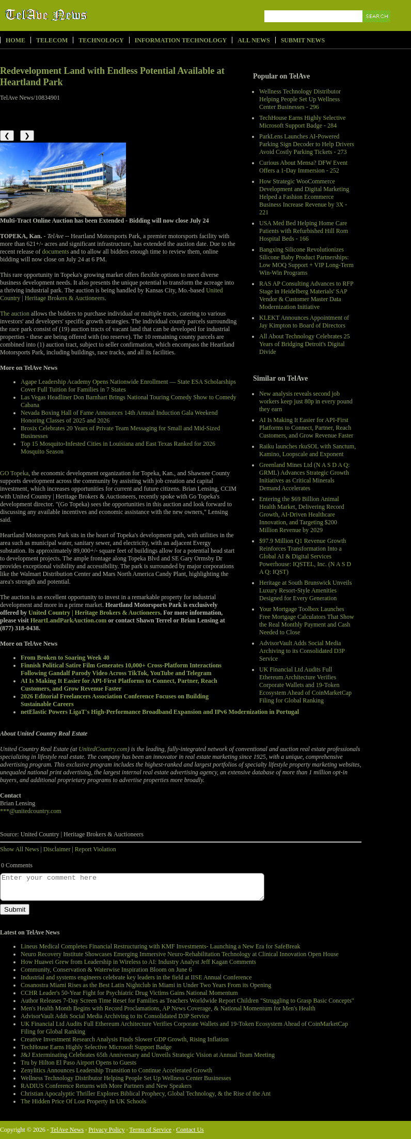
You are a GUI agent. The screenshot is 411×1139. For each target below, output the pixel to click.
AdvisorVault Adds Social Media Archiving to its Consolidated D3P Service (302, 650)
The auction (14, 313)
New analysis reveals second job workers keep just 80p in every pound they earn (306, 401)
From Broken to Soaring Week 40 (65, 657)
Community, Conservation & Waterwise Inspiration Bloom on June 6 (106, 969)
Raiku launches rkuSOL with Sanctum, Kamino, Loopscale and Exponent (307, 450)
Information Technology (181, 40)
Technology (100, 40)
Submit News (303, 40)
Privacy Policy (106, 1129)
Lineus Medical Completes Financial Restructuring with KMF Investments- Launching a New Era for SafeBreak (161, 946)
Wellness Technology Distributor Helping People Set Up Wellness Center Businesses (126, 1078)
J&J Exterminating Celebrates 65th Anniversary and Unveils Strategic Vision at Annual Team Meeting (148, 1054)
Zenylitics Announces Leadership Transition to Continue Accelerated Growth (116, 1070)
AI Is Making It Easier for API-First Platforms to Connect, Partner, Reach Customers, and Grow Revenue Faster (306, 427)
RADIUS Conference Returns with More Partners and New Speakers (106, 1085)
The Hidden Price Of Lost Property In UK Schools (83, 1101)
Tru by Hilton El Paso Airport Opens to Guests (78, 1062)
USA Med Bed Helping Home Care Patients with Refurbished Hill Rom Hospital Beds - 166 (303, 231)
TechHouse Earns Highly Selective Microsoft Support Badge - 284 (302, 121)
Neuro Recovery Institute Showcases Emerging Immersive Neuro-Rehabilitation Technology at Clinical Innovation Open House (180, 954)
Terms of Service (150, 1129)
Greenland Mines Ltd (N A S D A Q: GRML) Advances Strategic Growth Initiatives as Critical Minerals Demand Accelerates (304, 476)
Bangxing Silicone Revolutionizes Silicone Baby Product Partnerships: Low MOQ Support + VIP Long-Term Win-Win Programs (306, 261)
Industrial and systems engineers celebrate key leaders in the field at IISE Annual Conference (136, 977)
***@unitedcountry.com (30, 811)
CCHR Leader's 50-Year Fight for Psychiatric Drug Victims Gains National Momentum (129, 992)
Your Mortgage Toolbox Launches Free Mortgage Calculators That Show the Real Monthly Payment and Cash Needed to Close (306, 620)
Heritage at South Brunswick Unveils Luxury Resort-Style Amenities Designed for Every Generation (305, 590)
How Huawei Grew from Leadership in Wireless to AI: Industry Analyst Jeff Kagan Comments (138, 961)
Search (377, 28)
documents (55, 251)
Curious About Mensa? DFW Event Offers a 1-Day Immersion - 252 (303, 166)
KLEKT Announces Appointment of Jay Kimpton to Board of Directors (304, 321)
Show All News (19, 849)
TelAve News (76, 15)
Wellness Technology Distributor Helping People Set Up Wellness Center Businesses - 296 (300, 99)
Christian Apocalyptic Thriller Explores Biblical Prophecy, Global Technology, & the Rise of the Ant (146, 1093)
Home (15, 40)
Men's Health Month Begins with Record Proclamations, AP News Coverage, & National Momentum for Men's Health (168, 1008)
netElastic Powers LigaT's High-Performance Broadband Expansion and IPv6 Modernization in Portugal (160, 711)
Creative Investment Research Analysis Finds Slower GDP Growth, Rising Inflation (125, 1039)
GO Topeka (14, 473)
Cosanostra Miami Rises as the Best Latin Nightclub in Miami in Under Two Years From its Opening (146, 985)
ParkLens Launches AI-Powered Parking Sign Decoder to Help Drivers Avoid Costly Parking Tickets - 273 (306, 144)
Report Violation (95, 849)
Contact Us (190, 1129)
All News (254, 40)
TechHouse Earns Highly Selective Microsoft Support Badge (96, 1047)
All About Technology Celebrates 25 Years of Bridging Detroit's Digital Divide (304, 344)
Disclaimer (57, 849)
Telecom (52, 40)
